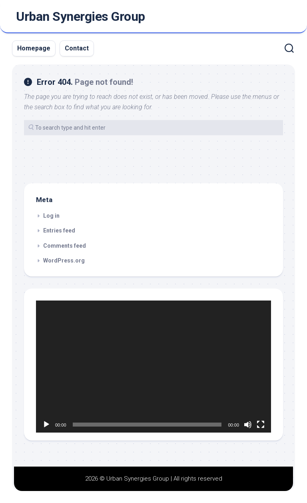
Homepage (33, 48)
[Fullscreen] (261, 425)
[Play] (46, 425)
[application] (153, 367)
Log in (51, 215)
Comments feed (64, 245)
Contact (77, 48)
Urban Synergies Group (80, 16)
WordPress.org (64, 260)
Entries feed (59, 230)
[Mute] (248, 425)
